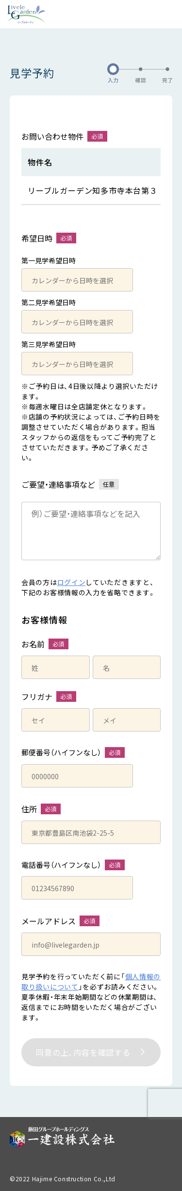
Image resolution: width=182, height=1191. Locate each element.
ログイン (71, 582)
